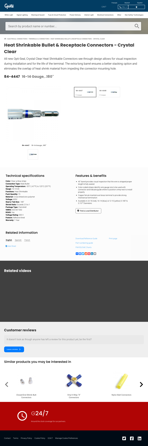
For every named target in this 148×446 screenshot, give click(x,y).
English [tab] (9, 240)
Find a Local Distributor (88, 210)
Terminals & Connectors (39, 39)
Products (22, 5)
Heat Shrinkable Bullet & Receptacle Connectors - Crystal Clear (78, 39)
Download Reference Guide (86, 238)
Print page (113, 238)
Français (114, 3)
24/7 (103, 6)
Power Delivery (75, 15)
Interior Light (89, 15)
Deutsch (127, 3)
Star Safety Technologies (134, 15)
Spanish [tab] (18, 240)
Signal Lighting (22, 15)
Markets (38, 5)
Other (119, 15)
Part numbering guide (84, 243)
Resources (54, 5)
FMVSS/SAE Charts (83, 247)
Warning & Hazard (37, 15)
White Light (9, 15)
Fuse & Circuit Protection (57, 15)
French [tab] (27, 240)
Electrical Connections (105, 15)
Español (139, 3)
